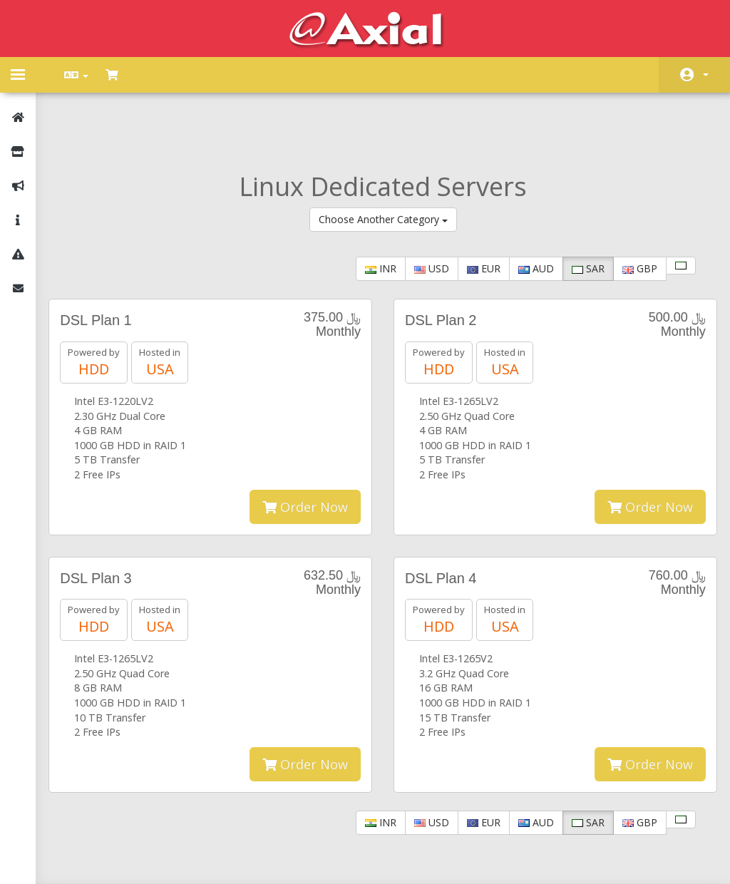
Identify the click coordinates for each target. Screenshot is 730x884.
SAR (579, 210)
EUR (475, 210)
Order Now (305, 448)
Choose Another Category (383, 161)
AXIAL (404, 858)
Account (706, 74)
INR (372, 210)
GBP (631, 210)
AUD (527, 210)
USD (423, 210)
